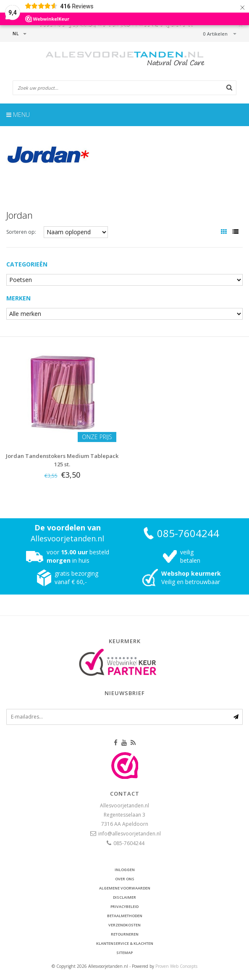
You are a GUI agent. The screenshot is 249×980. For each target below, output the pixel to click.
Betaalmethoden (124, 915)
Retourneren (125, 934)
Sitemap (124, 952)
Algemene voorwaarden (124, 888)
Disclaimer (124, 897)
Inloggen (125, 869)
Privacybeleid (124, 906)
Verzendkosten (124, 925)
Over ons (124, 879)
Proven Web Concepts (176, 966)
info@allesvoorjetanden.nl (129, 833)
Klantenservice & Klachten (124, 943)
